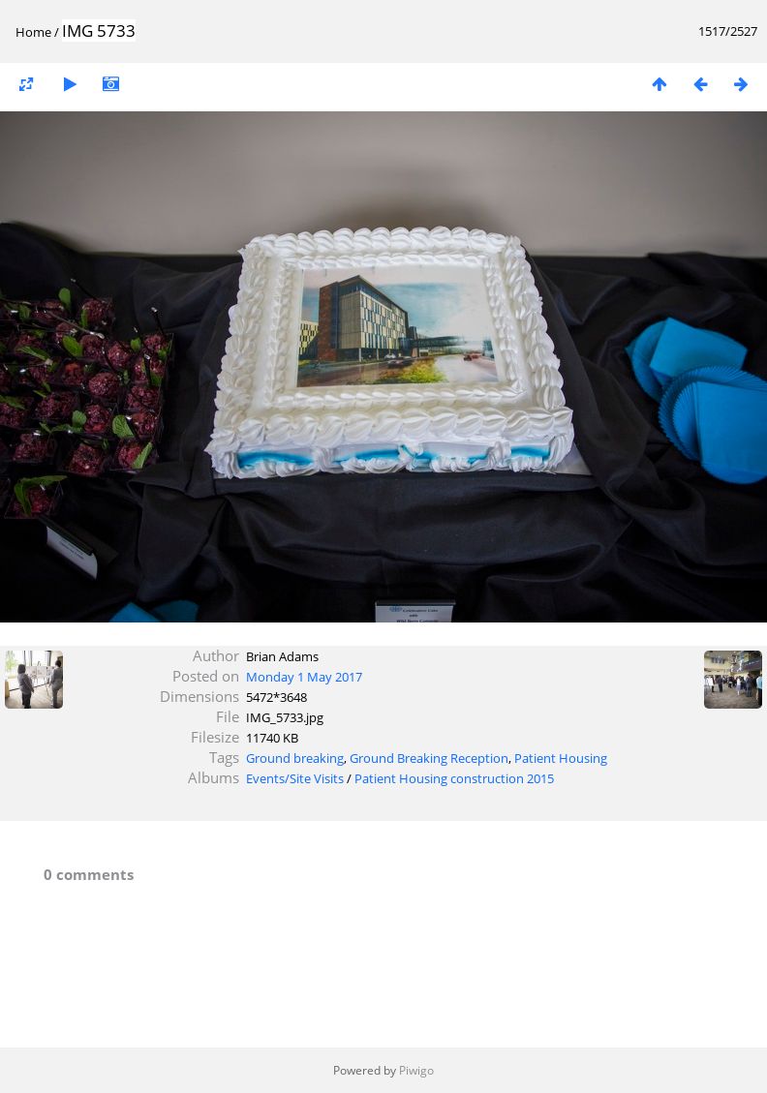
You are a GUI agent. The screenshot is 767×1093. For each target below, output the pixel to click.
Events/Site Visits (295, 778)
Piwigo (416, 1070)
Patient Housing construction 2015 (454, 778)
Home (33, 32)
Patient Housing (560, 758)
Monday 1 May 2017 (304, 676)
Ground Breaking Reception (429, 758)
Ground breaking (295, 758)
